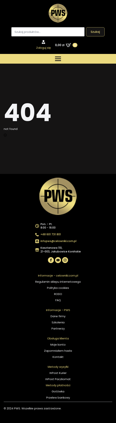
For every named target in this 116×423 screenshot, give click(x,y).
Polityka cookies (58, 288)
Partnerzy (58, 328)
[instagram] (65, 260)
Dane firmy (58, 316)
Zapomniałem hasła (58, 351)
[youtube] (58, 260)
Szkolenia (58, 322)
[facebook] (51, 260)
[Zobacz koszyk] (66, 45)
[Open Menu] (58, 59)
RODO (58, 294)
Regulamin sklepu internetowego (58, 282)
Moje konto (58, 344)
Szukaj (95, 32)
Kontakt (58, 357)
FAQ (58, 300)
